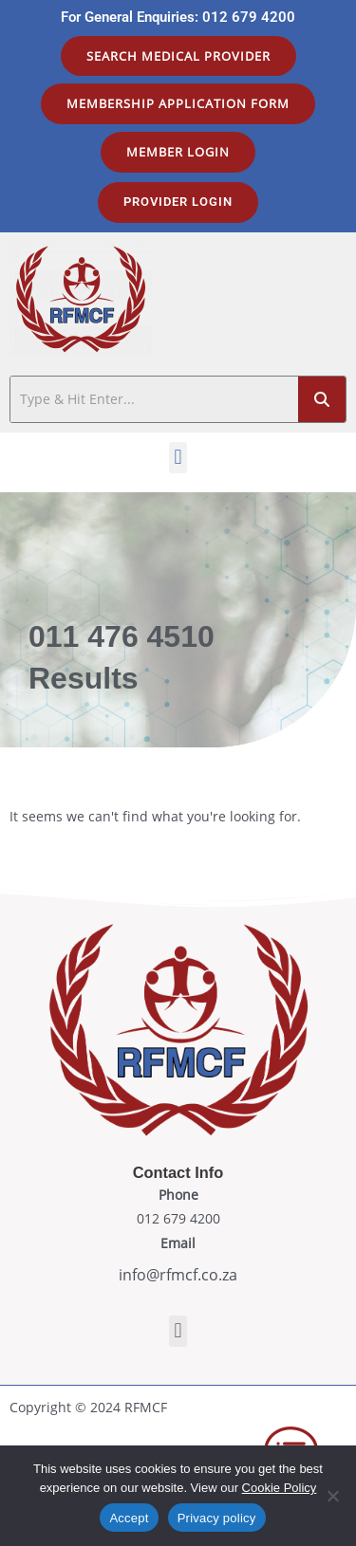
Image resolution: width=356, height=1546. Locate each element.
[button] (178, 457)
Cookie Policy (279, 1488)
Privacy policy (217, 1518)
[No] (332, 1495)
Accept (128, 1518)
